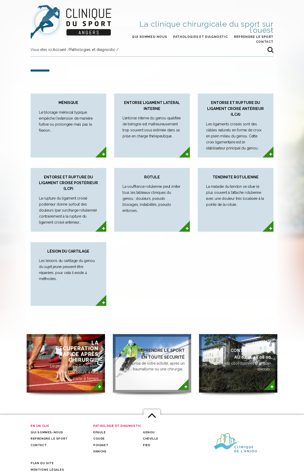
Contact (39, 445)
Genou (149, 432)
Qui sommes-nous (149, 37)
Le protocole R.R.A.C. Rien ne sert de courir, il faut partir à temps (73, 360)
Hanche (100, 451)
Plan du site (42, 463)
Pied (146, 445)
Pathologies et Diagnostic (200, 37)
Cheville (150, 438)
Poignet (100, 445)
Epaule (99, 432)
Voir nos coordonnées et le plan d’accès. (236, 359)
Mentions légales (47, 469)
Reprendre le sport (253, 37)
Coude (99, 438)
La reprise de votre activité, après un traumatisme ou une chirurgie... (150, 359)
